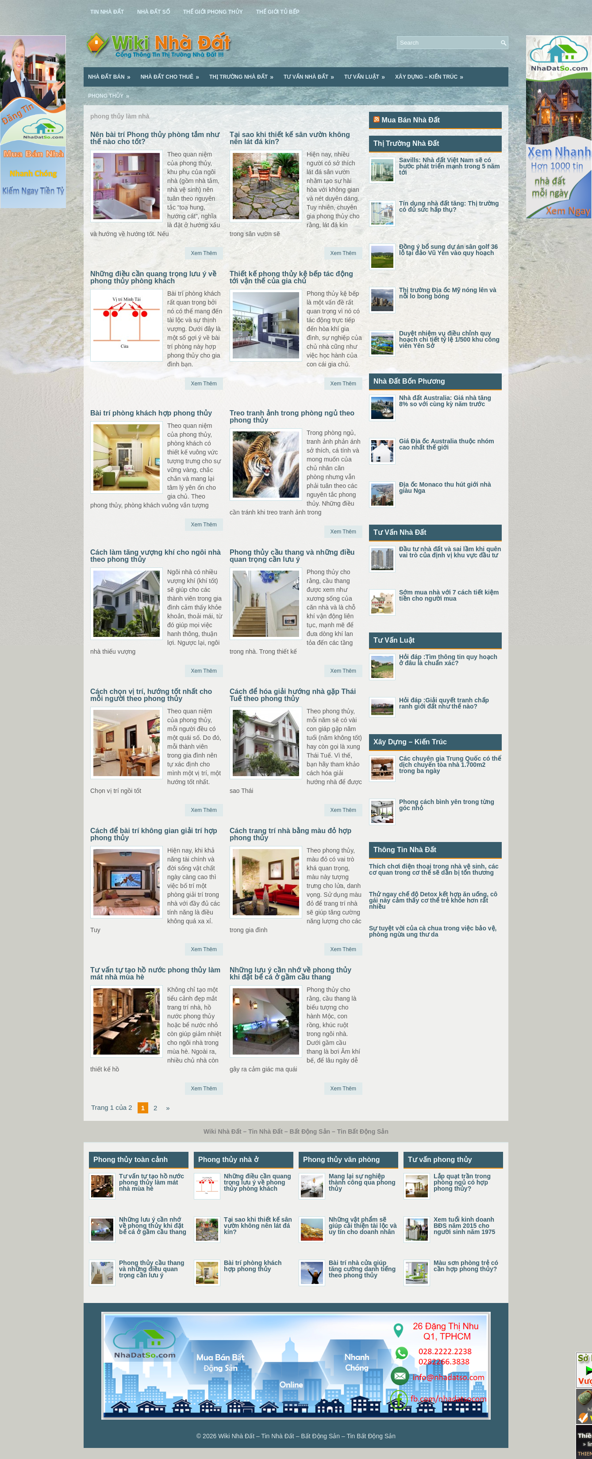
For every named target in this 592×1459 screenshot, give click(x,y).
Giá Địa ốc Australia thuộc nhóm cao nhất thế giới (446, 444)
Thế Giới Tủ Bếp (278, 12)
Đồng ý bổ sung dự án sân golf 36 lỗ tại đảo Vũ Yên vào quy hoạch (448, 249)
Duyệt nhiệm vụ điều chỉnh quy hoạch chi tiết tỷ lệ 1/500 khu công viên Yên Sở (449, 339)
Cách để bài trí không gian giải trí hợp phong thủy (153, 834)
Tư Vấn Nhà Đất (312, 73)
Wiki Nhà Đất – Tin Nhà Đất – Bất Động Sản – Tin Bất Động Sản (307, 1436)
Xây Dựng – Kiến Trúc (432, 73)
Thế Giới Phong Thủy (213, 12)
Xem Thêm (204, 253)
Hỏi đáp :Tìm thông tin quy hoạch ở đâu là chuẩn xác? (448, 660)
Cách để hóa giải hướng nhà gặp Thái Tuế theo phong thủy (293, 695)
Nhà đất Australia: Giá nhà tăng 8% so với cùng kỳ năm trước (445, 401)
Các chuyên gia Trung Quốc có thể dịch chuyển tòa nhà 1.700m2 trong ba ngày (450, 764)
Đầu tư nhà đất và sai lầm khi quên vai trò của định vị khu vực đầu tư (450, 552)
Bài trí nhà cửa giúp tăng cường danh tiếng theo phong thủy (362, 1269)
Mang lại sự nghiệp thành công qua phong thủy (362, 1182)
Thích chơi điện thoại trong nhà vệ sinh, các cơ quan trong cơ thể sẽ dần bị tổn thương (434, 869)
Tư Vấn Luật (367, 73)
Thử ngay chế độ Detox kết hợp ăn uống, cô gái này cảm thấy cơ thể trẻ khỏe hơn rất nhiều (433, 900)
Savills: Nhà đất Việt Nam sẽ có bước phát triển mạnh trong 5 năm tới (449, 166)
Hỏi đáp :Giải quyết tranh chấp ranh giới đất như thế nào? (444, 703)
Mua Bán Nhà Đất (410, 120)
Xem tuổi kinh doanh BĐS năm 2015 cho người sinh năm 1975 (464, 1225)
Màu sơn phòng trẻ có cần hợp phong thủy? (466, 1265)
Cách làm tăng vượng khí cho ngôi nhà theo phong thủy (155, 556)
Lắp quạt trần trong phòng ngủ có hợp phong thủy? (462, 1182)
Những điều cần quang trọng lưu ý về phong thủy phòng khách (153, 277)
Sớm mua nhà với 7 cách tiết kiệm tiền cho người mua (449, 595)
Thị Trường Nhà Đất (244, 73)
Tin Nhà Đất (107, 12)
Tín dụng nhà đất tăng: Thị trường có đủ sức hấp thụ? (449, 206)
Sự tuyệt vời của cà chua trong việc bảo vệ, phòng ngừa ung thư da (433, 931)
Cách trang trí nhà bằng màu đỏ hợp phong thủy (290, 834)
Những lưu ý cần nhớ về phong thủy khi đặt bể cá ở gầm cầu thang (290, 973)
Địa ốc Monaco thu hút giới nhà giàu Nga (445, 487)
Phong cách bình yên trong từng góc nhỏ (446, 804)
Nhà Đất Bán (112, 73)
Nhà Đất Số (153, 12)
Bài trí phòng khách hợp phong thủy (151, 413)
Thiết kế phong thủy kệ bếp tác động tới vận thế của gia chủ (291, 277)
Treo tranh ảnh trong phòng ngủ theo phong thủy (292, 416)
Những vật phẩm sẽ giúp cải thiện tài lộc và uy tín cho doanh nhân (363, 1225)
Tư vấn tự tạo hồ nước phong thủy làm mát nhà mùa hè (155, 973)
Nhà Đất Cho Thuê (173, 73)
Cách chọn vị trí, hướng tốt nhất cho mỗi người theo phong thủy (151, 695)
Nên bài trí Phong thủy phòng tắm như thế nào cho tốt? (154, 138)
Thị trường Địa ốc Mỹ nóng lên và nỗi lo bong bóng (447, 293)
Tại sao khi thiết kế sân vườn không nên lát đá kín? (290, 138)
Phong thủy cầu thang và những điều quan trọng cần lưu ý (292, 556)
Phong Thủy (111, 92)
